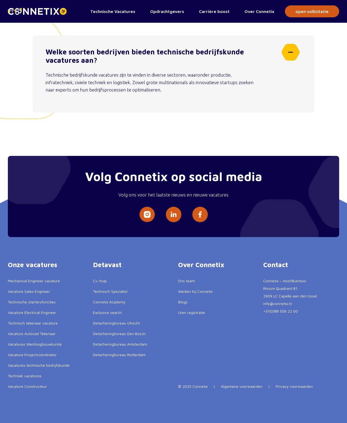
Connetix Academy (109, 302)
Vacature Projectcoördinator (32, 354)
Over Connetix (259, 11)
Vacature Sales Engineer (29, 291)
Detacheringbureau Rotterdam (119, 354)
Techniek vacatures (24, 375)
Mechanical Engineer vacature (34, 280)
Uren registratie (191, 312)
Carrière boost (214, 11)
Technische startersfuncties (32, 302)
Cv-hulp (100, 280)
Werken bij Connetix (195, 291)
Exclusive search (107, 312)
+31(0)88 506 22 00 (280, 311)
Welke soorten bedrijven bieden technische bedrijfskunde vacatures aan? (173, 54)
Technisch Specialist (110, 291)
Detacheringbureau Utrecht (116, 323)
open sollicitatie (312, 11)
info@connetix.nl (277, 303)
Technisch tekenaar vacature (33, 323)
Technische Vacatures (112, 11)
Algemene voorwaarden (241, 386)
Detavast (107, 264)
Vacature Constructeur (27, 386)
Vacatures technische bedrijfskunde (39, 365)
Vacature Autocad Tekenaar (32, 333)
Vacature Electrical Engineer (32, 312)
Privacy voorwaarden (294, 386)
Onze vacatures (32, 264)
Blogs (183, 302)
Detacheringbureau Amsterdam (120, 344)
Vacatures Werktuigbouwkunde (35, 344)
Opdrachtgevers (167, 11)
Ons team (186, 280)
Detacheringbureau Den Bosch (119, 333)
